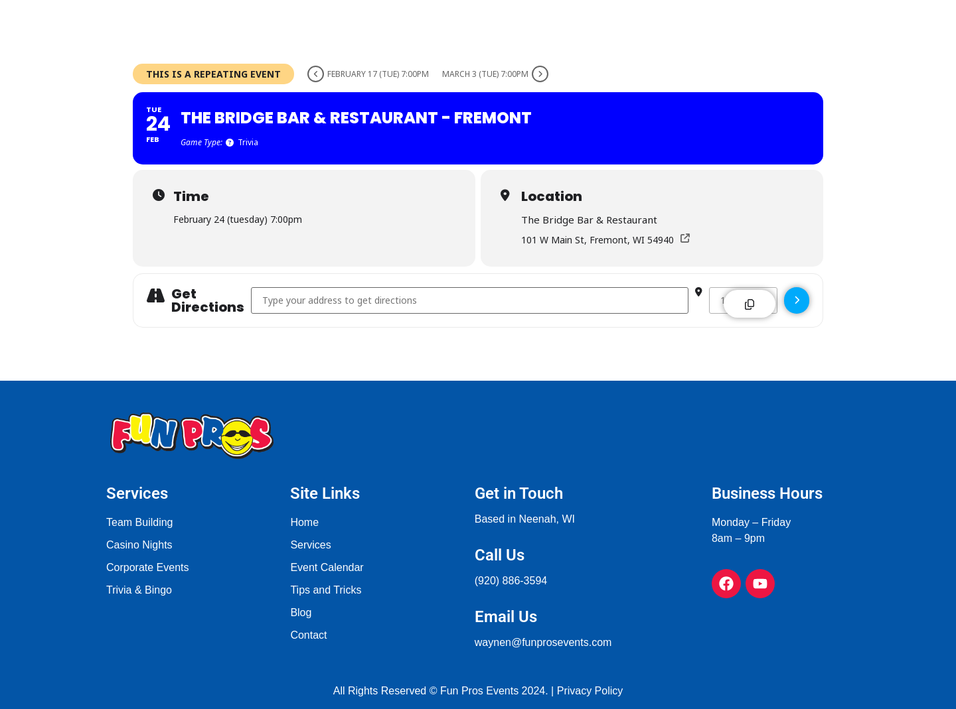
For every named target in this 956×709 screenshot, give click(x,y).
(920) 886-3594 (511, 580)
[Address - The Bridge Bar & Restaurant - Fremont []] (469, 300)
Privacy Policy (590, 690)
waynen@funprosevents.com (543, 642)
